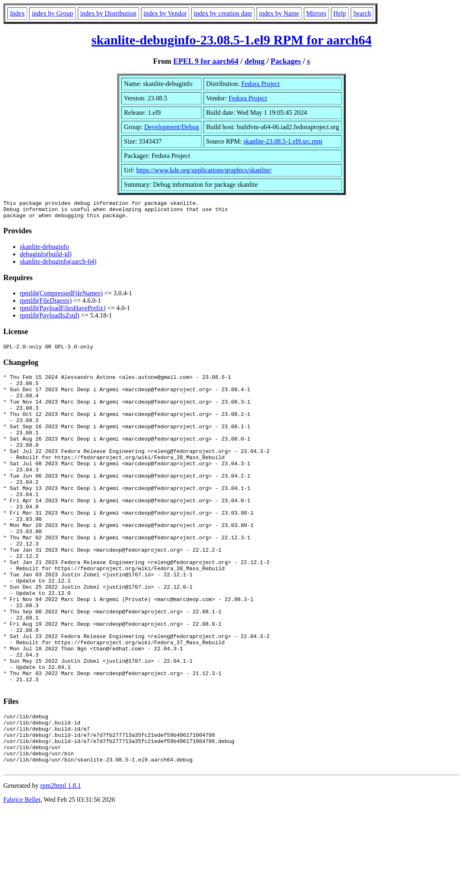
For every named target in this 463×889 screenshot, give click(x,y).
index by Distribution (108, 13)
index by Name (279, 13)
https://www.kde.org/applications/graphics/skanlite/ (203, 170)
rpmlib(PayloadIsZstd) (49, 319)
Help (339, 13)
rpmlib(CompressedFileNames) (61, 296)
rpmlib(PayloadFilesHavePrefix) (63, 311)
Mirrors (316, 13)
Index (17, 13)
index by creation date (223, 13)
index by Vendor (165, 13)
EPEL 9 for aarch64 (205, 61)
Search (362, 13)
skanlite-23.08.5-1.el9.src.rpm (282, 141)
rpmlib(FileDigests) (46, 304)
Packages (286, 61)
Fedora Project (260, 83)
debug (255, 61)
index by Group (52, 13)
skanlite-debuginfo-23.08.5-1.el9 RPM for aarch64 (231, 39)
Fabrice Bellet (21, 878)
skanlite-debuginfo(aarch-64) (58, 265)
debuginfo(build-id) (46, 257)
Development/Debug (171, 126)
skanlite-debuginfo (44, 250)
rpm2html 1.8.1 (60, 864)
